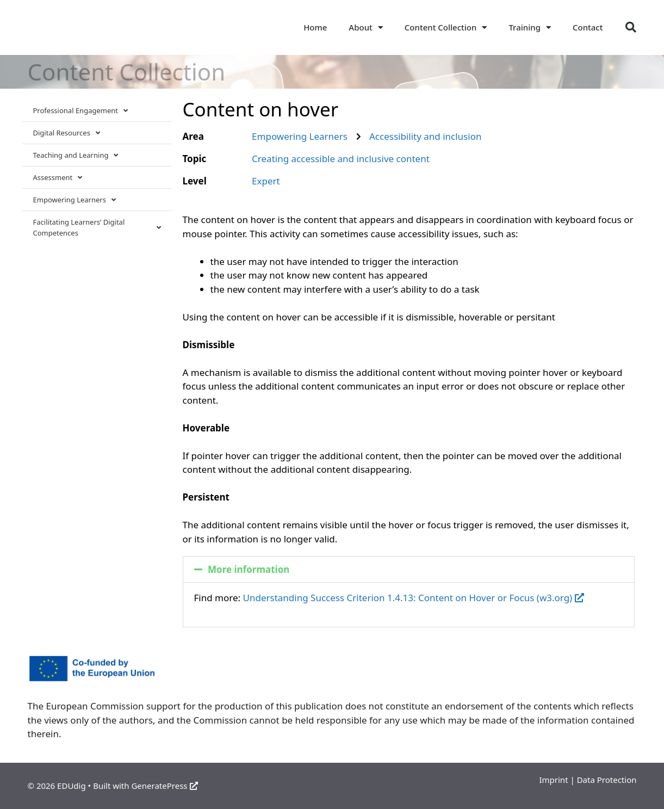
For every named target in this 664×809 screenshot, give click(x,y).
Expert (266, 181)
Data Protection (607, 779)
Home (315, 27)
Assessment (58, 178)
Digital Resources (66, 133)
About (365, 27)
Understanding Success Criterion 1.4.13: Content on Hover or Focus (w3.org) (414, 597)
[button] (631, 27)
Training (529, 27)
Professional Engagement (80, 111)
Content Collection (446, 27)
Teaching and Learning (76, 155)
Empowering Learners (74, 200)
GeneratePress (164, 785)
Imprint (553, 779)
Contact (588, 27)
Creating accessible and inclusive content (341, 158)
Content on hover (261, 109)
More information (248, 569)
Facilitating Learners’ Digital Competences (97, 227)
